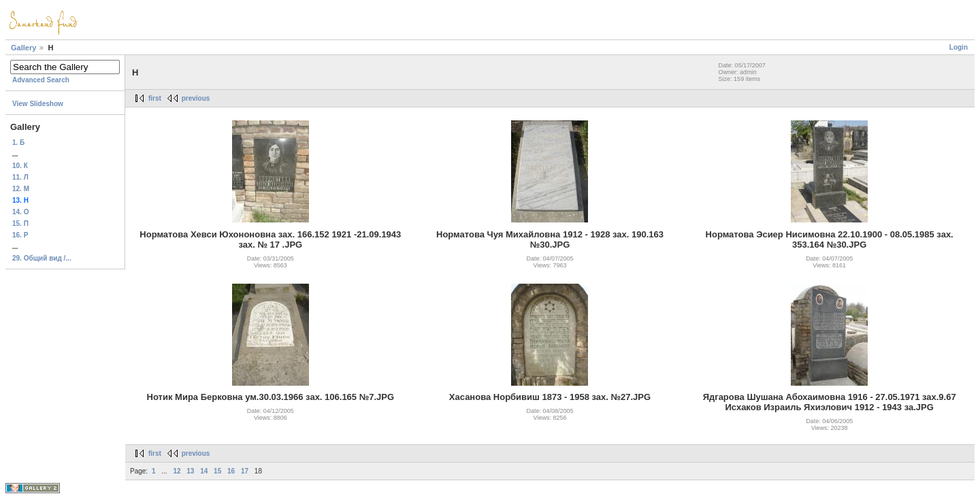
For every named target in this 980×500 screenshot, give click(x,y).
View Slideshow (37, 103)
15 (217, 471)
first (154, 98)
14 (204, 471)
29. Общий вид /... (41, 258)
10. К (20, 165)
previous (196, 98)
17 (244, 471)
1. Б (18, 142)
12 (176, 471)
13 (190, 471)
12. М (20, 189)
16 (231, 471)
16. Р (20, 235)
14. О (20, 212)
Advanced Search (40, 80)
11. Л (20, 177)
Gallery (23, 48)
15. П (20, 223)
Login (958, 47)
